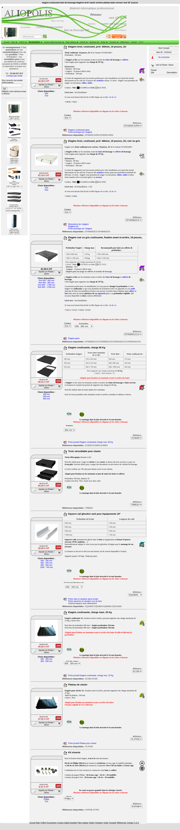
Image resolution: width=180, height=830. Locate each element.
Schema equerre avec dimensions (82, 603)
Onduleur (94, 42)
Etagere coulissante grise (79, 130)
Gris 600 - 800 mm (46, 280)
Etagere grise (73, 338)
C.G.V (140, 42)
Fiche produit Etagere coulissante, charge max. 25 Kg (90, 675)
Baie (14, 42)
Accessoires (35, 42)
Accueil (7, 42)
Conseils (113, 42)
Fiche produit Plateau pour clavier (82, 743)
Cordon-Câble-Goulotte (53, 42)
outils (89, 83)
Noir (46, 93)
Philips (46, 799)
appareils (101, 293)
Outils (103, 42)
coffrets (125, 60)
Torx (46, 801)
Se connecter (164, 57)
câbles (84, 83)
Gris (46, 96)
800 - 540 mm (46, 563)
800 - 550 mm (46, 661)
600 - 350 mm (46, 659)
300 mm (46, 394)
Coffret (23, 42)
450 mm (46, 396)
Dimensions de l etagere (78, 224)
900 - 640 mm (46, 565)
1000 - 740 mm (46, 567)
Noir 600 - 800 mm (46, 283)
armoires (100, 80)
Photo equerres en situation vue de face (85, 601)
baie (66, 293)
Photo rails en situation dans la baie (83, 599)
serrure (99, 177)
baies (108, 60)
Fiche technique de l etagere (80, 132)
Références (124, 42)
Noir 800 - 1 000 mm (46, 287)
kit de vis (112, 97)
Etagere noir (73, 226)
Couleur (67, 115)
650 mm (46, 399)
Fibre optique (71, 42)
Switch (83, 42)
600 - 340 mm (46, 561)
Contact (133, 42)
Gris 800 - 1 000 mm (46, 285)
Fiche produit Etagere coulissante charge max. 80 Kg (90, 442)
